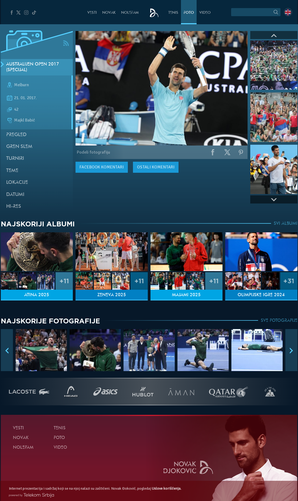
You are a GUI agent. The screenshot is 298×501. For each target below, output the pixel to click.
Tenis (173, 13)
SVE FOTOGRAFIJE (279, 321)
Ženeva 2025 (111, 295)
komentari (102, 167)
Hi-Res (13, 206)
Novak (109, 13)
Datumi (15, 194)
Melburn (21, 85)
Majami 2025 (186, 295)
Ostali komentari (155, 167)
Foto (189, 13)
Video (205, 13)
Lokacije (17, 182)
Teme (12, 170)
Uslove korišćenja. (166, 488)
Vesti (92, 13)
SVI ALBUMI (285, 224)
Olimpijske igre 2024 (261, 295)
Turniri (15, 158)
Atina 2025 (36, 295)
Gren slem (19, 146)
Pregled (16, 134)
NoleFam (130, 13)
